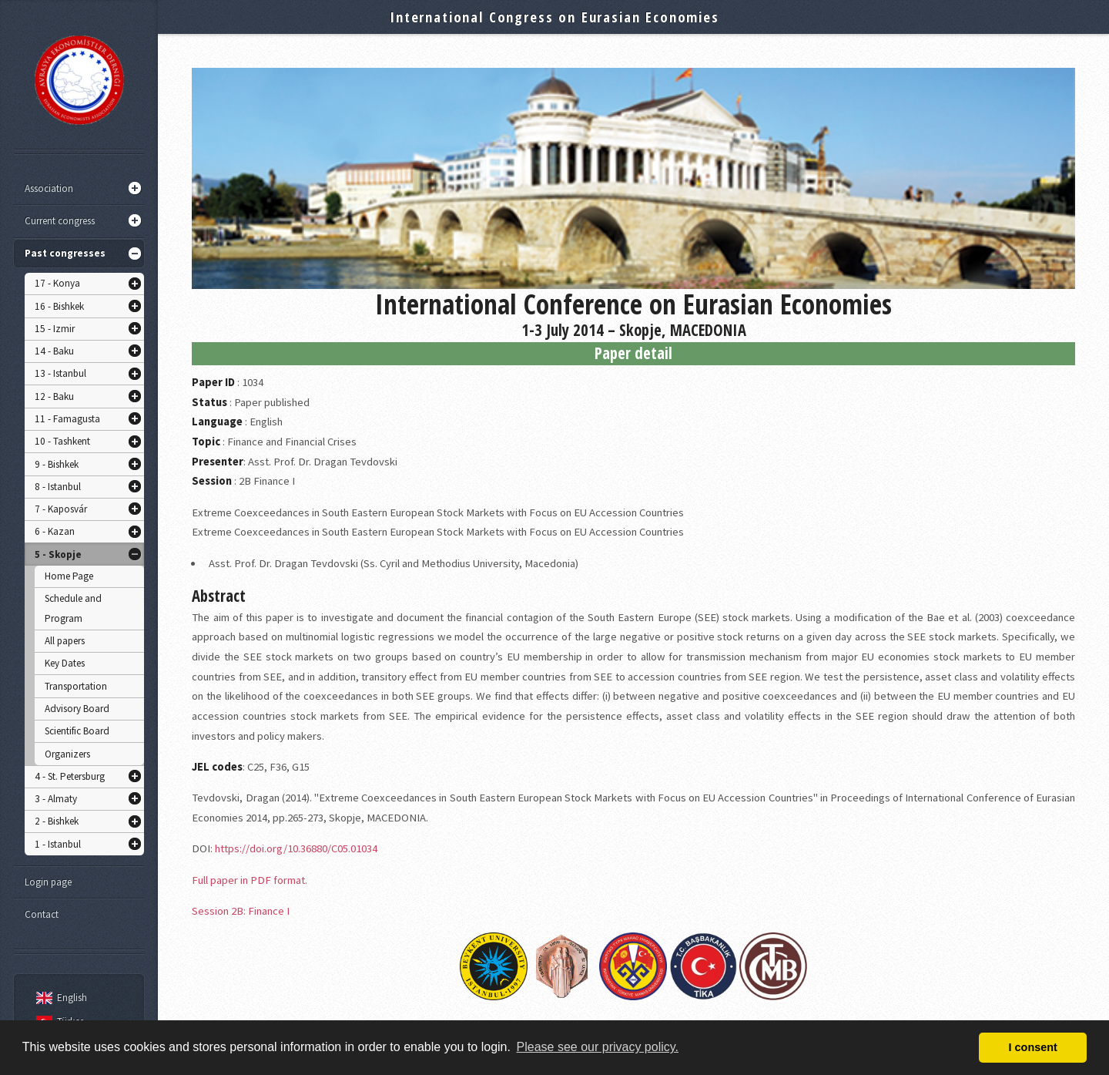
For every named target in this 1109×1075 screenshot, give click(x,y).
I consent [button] (1033, 1047)
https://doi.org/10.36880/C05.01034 (296, 848)
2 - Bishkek (57, 821)
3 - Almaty (56, 798)
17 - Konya (57, 283)
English (59, 997)
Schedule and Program (73, 608)
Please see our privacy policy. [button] (597, 1046)
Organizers (67, 754)
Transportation (76, 686)
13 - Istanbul (60, 373)
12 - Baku (54, 396)
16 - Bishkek (59, 306)
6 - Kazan (55, 531)
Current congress (60, 220)
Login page (48, 882)
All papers (65, 640)
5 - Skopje (58, 554)
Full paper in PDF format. (249, 880)
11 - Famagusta (67, 418)
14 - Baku (54, 351)
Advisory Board (77, 708)
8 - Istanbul (58, 486)
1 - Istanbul (58, 844)
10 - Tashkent (62, 441)
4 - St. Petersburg (70, 776)
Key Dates (65, 663)
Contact (42, 914)
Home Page (69, 576)
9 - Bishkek (57, 464)
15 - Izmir (55, 328)
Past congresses (65, 253)
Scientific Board (77, 730)
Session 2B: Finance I (241, 911)
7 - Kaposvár (61, 509)
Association (49, 188)
